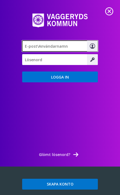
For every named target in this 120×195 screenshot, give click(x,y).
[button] (60, 77)
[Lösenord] (60, 59)
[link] (109, 10)
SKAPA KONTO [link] (60, 184)
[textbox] (60, 46)
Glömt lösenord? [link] (54, 154)
